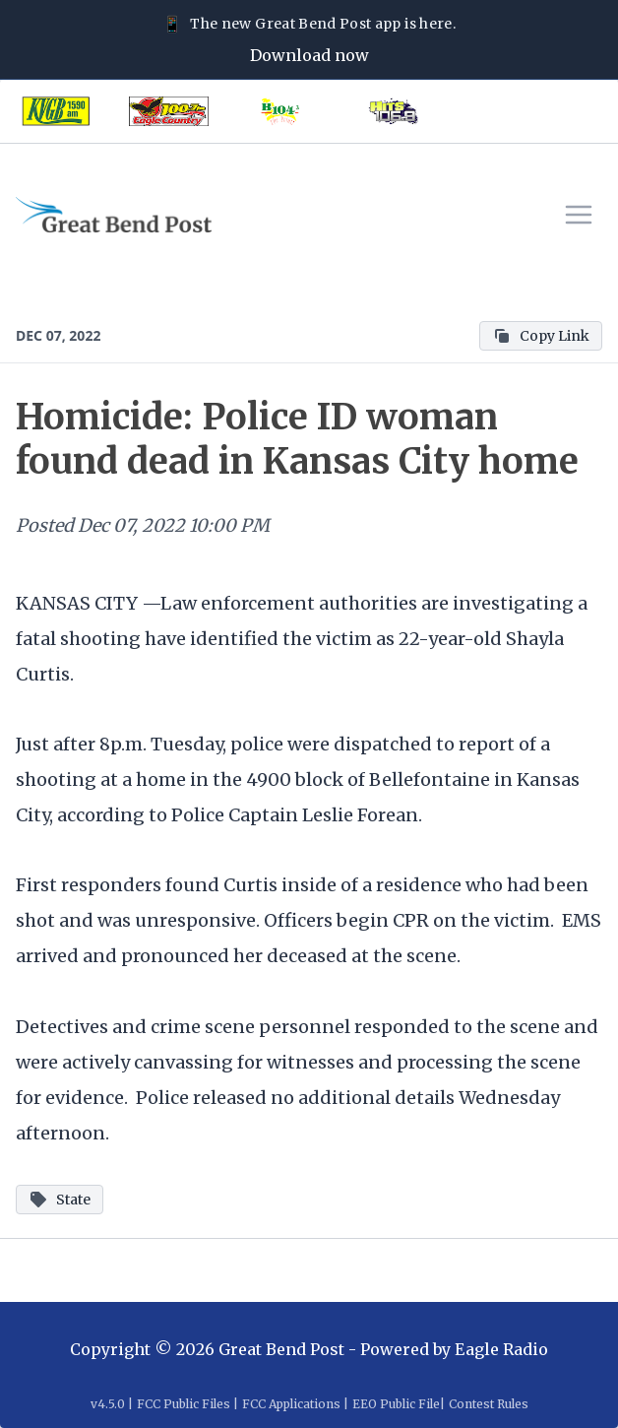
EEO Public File (396, 1403)
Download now (309, 55)
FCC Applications (291, 1403)
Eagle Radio (501, 1349)
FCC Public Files (183, 1403)
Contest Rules (488, 1403)
